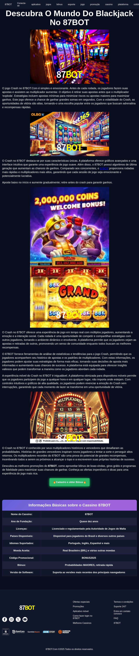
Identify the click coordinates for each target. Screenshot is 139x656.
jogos (48, 4)
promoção (95, 4)
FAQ (116, 618)
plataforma (123, 4)
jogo (83, 4)
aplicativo (36, 4)
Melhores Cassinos (82, 623)
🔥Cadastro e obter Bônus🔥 (69, 482)
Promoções (78, 606)
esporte (71, 4)
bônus (60, 4)
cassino (109, 4)
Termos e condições (123, 602)
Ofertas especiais (81, 602)
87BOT (8, 4)
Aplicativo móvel (81, 611)
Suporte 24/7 (120, 606)
